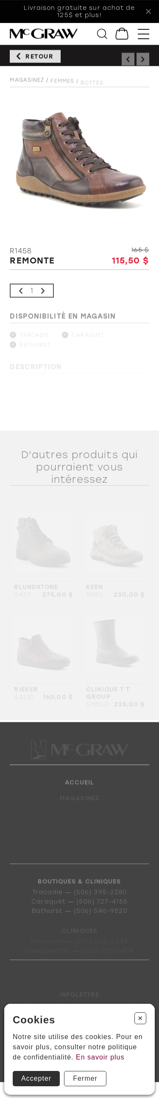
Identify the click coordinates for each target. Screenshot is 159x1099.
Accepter (36, 1078)
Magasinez (27, 84)
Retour (39, 58)
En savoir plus (100, 1057)
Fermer (85, 1078)
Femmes (62, 86)
